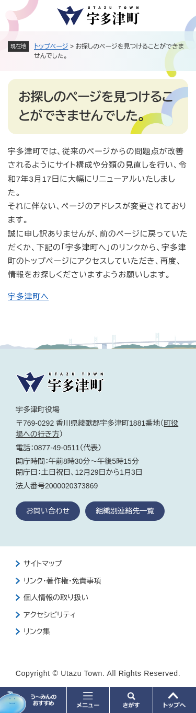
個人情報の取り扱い (56, 597)
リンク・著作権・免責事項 (62, 581)
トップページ (51, 46)
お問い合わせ (48, 511)
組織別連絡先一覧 (125, 511)
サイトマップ (43, 563)
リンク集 (37, 631)
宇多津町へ (28, 296)
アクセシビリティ (50, 615)
